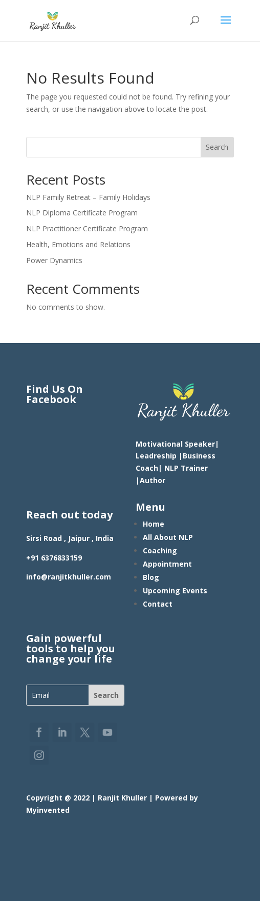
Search (217, 147)
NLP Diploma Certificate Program (82, 212)
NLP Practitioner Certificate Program (87, 228)
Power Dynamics (54, 260)
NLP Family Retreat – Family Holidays (88, 197)
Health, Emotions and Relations (78, 244)
